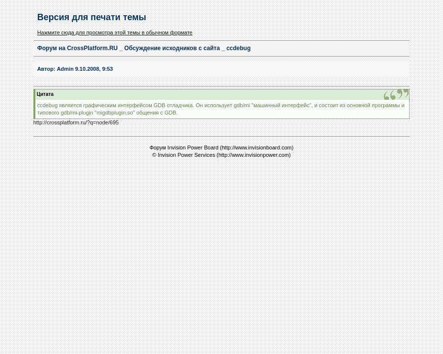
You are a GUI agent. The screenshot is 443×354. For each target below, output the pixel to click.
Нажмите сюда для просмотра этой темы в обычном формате (115, 32)
